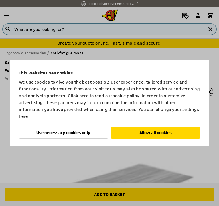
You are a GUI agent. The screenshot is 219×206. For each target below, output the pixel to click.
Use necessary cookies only (63, 132)
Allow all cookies (155, 132)
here (84, 95)
